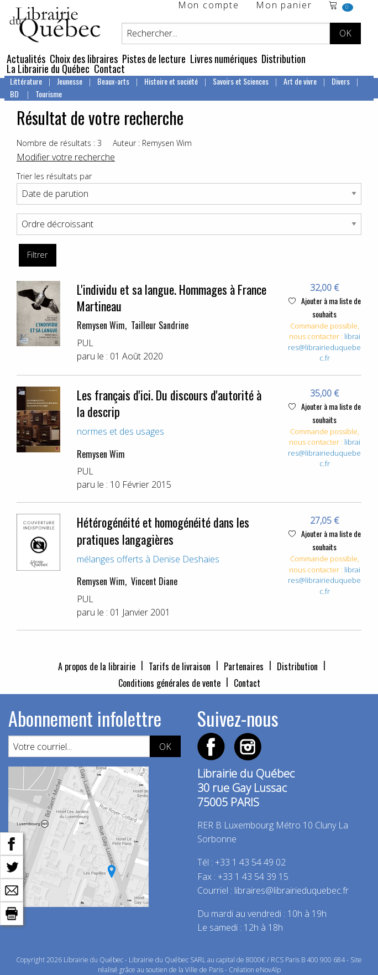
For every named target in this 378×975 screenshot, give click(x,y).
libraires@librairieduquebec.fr (324, 347)
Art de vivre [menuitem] (300, 81)
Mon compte (208, 6)
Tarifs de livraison (180, 666)
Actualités (26, 59)
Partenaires (244, 666)
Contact (109, 69)
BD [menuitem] (15, 94)
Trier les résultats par (54, 176)
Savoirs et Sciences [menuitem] (241, 81)
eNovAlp (268, 969)
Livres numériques (223, 59)
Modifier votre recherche (66, 157)
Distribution (283, 59)
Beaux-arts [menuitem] (113, 81)
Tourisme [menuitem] (48, 94)
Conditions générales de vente (169, 683)
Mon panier (284, 6)
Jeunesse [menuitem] (69, 81)
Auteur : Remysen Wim (152, 143)
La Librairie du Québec (48, 69)
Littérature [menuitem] (26, 81)
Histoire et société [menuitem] (171, 81)
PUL (85, 343)
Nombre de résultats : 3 (59, 143)
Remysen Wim (101, 325)
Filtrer (37, 254)
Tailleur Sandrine (159, 325)
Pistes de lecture (154, 59)
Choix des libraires (84, 59)
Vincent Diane (154, 581)
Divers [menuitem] (341, 81)
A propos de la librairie (96, 666)
